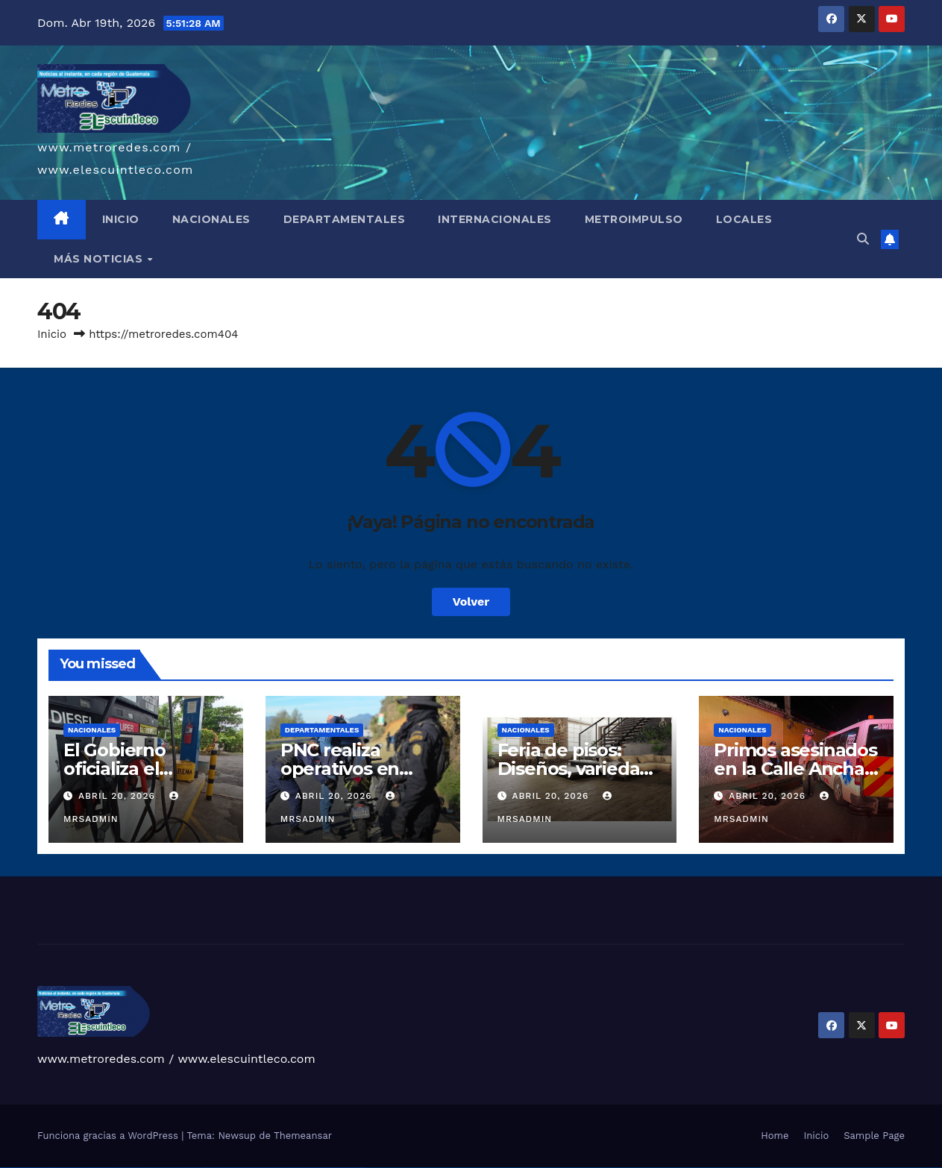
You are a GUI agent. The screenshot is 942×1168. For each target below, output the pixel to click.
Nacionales (92, 730)
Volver (471, 601)
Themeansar (303, 1135)
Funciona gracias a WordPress (109, 1135)
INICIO (120, 219)
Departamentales (322, 730)
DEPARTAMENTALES (344, 219)
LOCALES (744, 219)
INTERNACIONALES (495, 219)
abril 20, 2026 (118, 796)
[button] (863, 239)
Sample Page (874, 1135)
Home (774, 1135)
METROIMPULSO (634, 219)
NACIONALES (211, 219)
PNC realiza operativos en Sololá (339, 768)
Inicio (51, 334)
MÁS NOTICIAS (100, 259)
